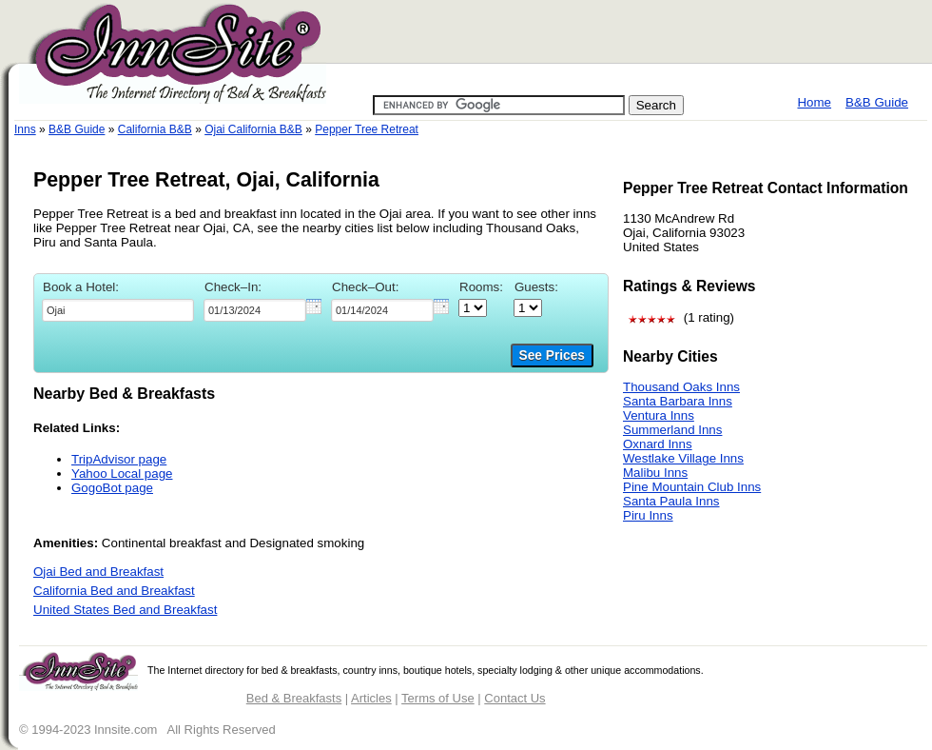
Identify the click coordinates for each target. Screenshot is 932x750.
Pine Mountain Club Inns (692, 487)
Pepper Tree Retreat (366, 129)
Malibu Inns (655, 472)
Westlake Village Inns (683, 458)
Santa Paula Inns (671, 501)
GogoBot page (112, 488)
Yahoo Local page (121, 473)
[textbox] (118, 310)
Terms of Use (438, 698)
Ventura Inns (658, 415)
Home (814, 102)
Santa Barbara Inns (677, 401)
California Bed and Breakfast (114, 590)
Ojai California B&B (253, 129)
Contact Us (514, 698)
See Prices (552, 355)
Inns (25, 129)
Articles (371, 698)
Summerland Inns (672, 430)
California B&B (155, 129)
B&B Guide (876, 102)
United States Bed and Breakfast (125, 609)
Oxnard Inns (657, 444)
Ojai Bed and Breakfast (98, 571)
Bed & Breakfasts (293, 698)
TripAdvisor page (118, 459)
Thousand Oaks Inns (681, 387)
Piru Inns (648, 515)
